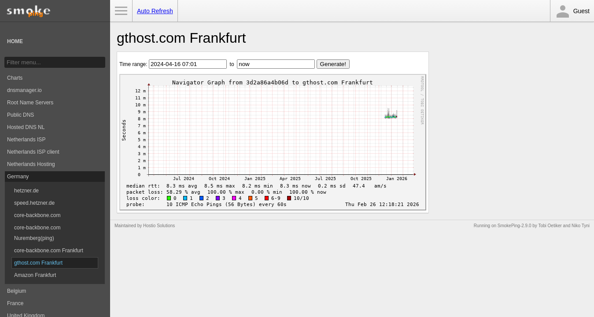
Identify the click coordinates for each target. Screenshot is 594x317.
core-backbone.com (37, 215)
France (15, 303)
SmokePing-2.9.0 (514, 225)
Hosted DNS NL (25, 127)
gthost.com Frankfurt (38, 263)
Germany (18, 176)
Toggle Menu (121, 11)
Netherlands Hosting (31, 164)
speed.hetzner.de (34, 203)
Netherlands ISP (26, 139)
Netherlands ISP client (33, 152)
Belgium (16, 291)
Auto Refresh (155, 11)
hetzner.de (26, 191)
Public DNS (20, 115)
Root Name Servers (30, 103)
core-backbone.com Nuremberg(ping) (37, 233)
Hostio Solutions (159, 225)
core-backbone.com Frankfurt (48, 250)
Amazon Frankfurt (35, 275)
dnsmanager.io (24, 90)
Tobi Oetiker (549, 225)
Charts (14, 78)
